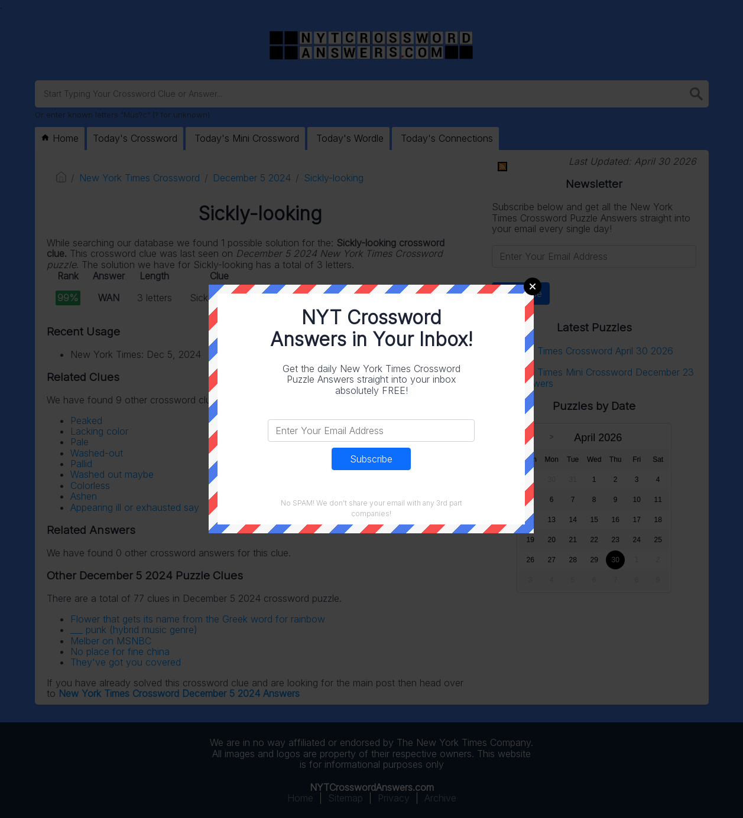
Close (532, 286)
